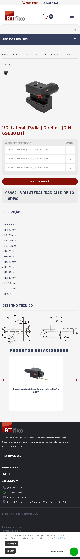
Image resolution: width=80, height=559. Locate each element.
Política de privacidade (12, 526)
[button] (40, 181)
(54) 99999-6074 (12, 492)
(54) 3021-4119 (12, 487)
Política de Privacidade (62, 538)
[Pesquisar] (74, 30)
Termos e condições (11, 530)
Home (5, 54)
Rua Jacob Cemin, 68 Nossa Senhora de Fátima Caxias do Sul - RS (34, 502)
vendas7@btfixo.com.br (15, 497)
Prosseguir (11, 543)
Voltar (6, 64)
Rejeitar (10, 550)
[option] (6, 73)
